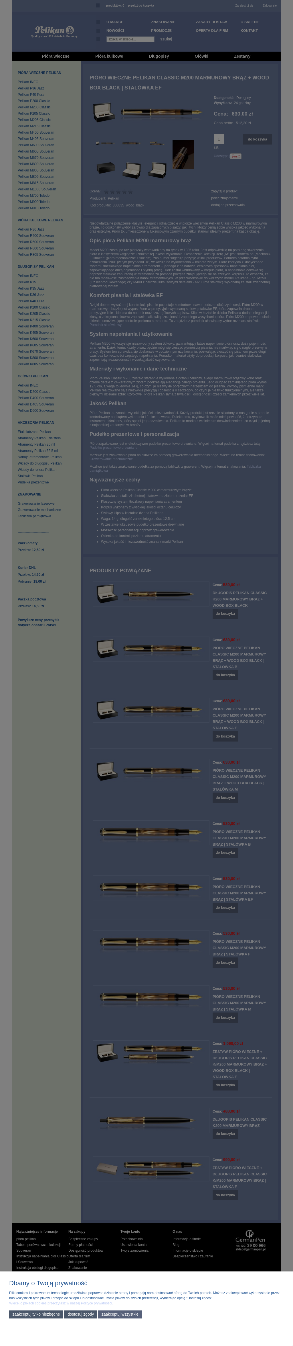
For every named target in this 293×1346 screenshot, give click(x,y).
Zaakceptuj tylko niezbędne (36, 1314)
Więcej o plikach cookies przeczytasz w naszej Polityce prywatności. (61, 1303)
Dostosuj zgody (81, 1314)
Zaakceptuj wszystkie (120, 1314)
